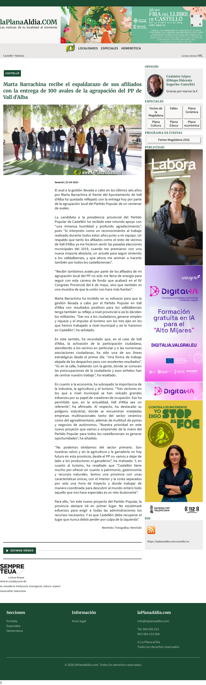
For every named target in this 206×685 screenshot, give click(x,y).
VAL (200, 55)
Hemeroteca (131, 48)
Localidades (88, 48)
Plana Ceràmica (191, 110)
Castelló (7, 56)
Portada (11, 621)
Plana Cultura (156, 124)
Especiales (109, 48)
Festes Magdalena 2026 (174, 140)
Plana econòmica (191, 124)
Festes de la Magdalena (155, 112)
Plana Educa (174, 124)
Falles (174, 108)
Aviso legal (79, 621)
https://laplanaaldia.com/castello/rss (168, 541)
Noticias (19, 56)
